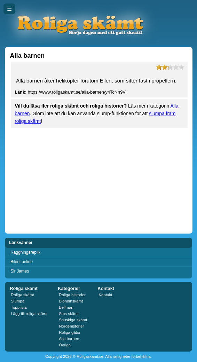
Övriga (65, 345)
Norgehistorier (71, 326)
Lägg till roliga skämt (29, 314)
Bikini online (21, 261)
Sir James (19, 271)
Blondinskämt (71, 301)
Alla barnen (69, 339)
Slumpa (17, 301)
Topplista (18, 307)
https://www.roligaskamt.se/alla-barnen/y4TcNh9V (77, 92)
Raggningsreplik (25, 252)
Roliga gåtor (69, 332)
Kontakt (105, 295)
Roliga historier (72, 295)
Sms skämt (69, 314)
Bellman (66, 307)
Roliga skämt (22, 295)
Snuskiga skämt (73, 320)
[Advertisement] (99, 180)
